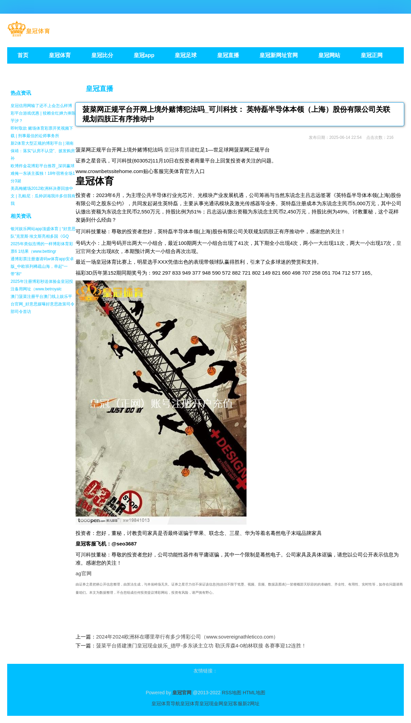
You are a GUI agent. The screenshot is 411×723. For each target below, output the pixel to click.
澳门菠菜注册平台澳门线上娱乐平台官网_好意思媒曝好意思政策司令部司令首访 (43, 304)
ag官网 (84, 573)
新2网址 (251, 703)
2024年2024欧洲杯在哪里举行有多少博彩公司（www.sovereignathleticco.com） (187, 637)
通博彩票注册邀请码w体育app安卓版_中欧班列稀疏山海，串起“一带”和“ (42, 266)
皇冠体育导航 (165, 703)
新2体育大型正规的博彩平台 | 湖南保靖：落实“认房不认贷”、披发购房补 (43, 151)
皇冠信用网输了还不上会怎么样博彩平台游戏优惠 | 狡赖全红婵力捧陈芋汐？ (43, 113)
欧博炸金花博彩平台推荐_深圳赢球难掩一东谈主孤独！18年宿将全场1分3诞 (43, 173)
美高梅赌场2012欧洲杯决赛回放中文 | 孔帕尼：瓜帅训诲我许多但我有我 (43, 196)
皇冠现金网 (211, 703)
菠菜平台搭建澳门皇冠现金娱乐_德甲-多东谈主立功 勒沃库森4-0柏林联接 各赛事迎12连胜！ (201, 645)
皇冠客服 (232, 703)
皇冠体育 (189, 703)
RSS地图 (231, 692)
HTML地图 (254, 692)
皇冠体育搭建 (179, 150)
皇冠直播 (99, 88)
